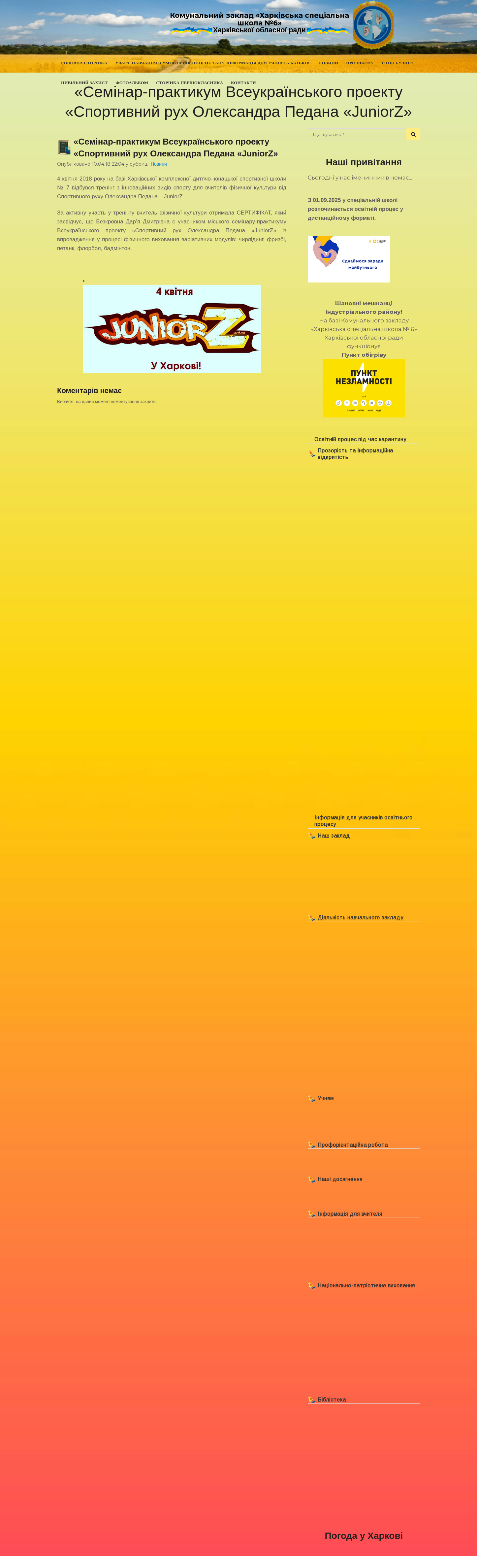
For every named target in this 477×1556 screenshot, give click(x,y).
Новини (159, 164)
